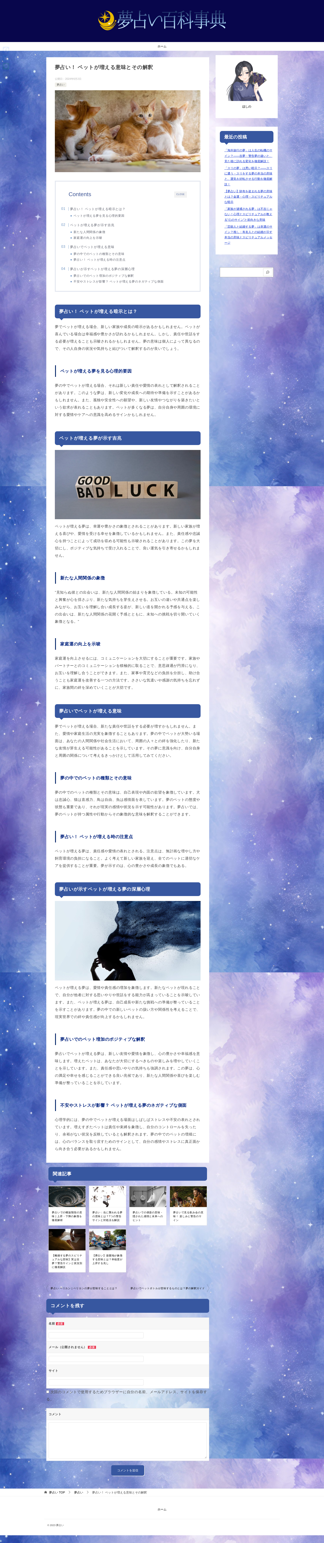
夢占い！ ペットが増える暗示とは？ (106, 209)
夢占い (60, 84)
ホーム (162, 46)
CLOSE (180, 194)
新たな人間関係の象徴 (97, 233)
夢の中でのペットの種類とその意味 (106, 257)
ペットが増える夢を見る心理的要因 (106, 215)
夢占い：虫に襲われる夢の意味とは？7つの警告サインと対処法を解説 (107, 1224)
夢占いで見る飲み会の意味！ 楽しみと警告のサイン (188, 1224)
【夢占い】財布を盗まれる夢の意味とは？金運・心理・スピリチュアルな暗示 (248, 196)
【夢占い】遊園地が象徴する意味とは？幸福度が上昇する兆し (107, 1267)
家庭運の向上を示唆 (95, 239)
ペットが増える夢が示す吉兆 (100, 226)
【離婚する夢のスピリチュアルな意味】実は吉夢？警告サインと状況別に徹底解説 (67, 1269)
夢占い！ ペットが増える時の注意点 (107, 262)
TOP (57, 1500)
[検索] (268, 272)
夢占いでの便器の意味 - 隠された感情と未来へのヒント (148, 1224)
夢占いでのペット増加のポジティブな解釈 (111, 280)
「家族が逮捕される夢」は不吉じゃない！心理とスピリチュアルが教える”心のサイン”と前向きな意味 (248, 214)
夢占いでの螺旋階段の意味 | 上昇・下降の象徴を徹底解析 (67, 1224)
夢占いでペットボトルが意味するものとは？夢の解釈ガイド (167, 1296)
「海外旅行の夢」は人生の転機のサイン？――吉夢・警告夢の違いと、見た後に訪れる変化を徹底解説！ (248, 156)
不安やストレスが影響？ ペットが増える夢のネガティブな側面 (126, 286)
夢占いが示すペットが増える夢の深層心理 (110, 273)
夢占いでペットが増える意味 (100, 250)
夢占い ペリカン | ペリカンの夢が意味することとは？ (84, 1296)
